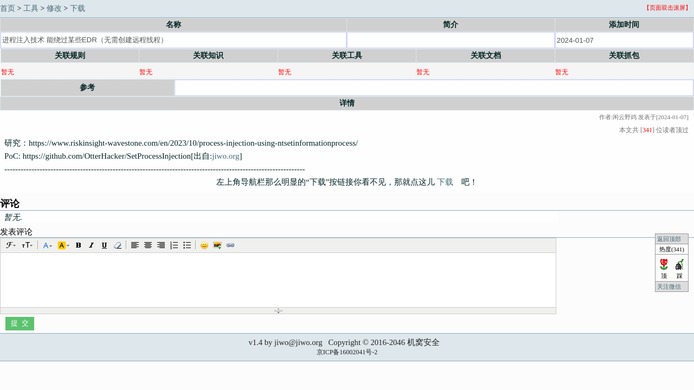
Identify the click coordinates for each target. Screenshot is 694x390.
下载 (77, 8)
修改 (54, 8)
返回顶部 (669, 239)
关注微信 (670, 286)
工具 (30, 8)
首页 (7, 8)
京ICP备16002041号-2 (347, 352)
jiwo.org (225, 156)
